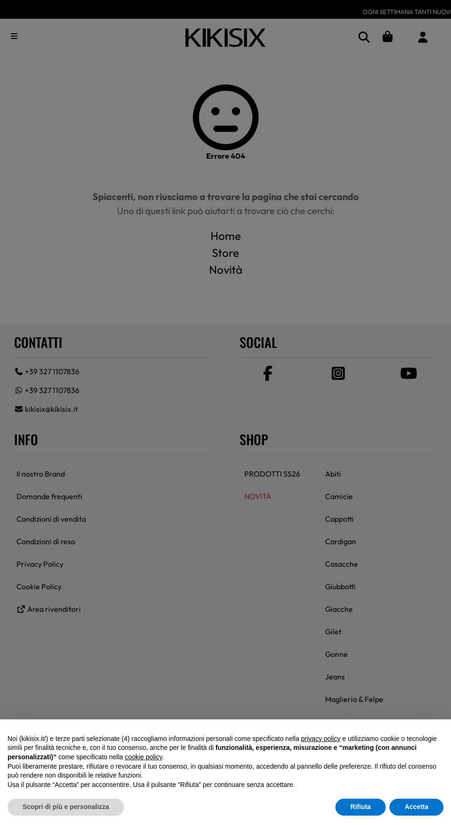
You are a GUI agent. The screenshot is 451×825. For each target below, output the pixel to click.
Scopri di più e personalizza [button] (66, 806)
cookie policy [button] (143, 757)
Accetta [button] (416, 806)
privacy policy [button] (321, 738)
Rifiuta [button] (360, 806)
